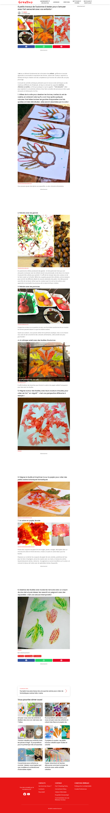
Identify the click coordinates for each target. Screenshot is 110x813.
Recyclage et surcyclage (88, 2)
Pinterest (19, 451)
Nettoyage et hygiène (77, 2)
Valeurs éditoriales (61, 792)
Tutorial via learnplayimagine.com (25, 183)
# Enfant (21, 656)
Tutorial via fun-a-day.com (23, 268)
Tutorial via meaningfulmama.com (25, 517)
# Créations (37, 656)
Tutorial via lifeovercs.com (23, 324)
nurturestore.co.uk (22, 382)
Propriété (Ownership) (62, 795)
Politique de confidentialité (83, 786)
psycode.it (42, 792)
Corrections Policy (60, 789)
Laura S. (25, 12)
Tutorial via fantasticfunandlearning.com (26, 546)
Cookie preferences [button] (81, 789)
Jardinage (56, 2)
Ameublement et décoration (45, 2)
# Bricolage (28, 656)
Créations (66, 2)
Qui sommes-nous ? (45, 786)
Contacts (41, 789)
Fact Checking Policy (61, 786)
